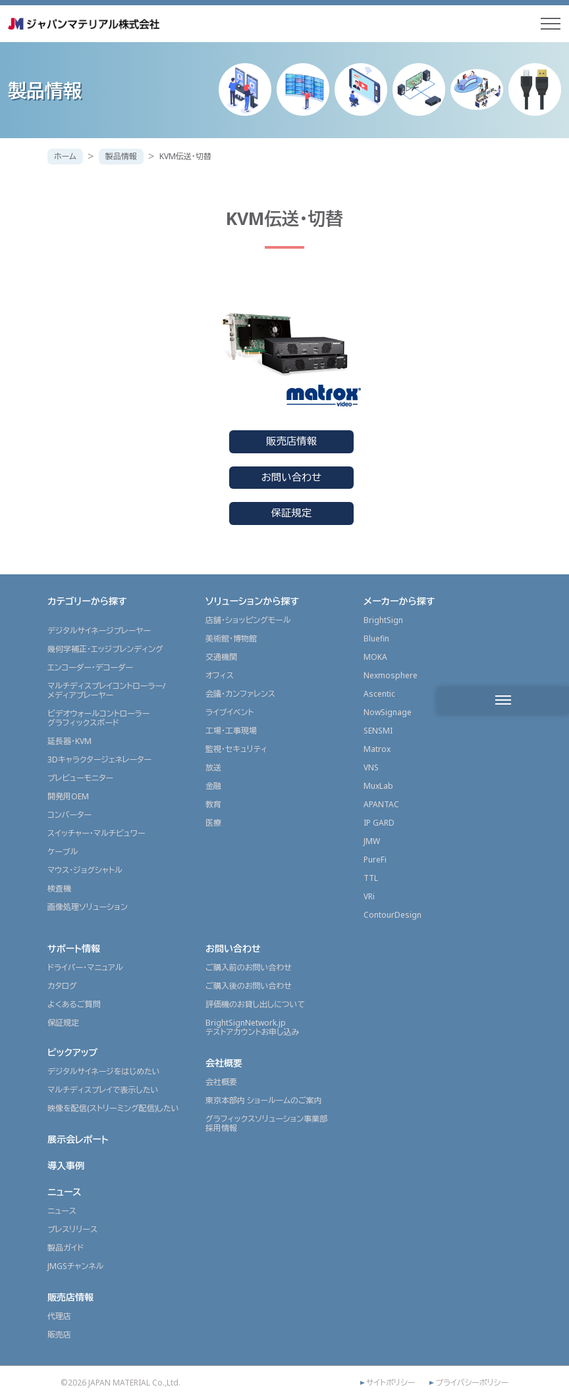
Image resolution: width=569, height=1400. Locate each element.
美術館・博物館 (231, 638)
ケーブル (62, 851)
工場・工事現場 (231, 730)
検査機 (59, 888)
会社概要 (223, 1063)
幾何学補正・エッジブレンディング (105, 649)
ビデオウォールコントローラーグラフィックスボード (98, 718)
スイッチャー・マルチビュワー (96, 833)
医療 (213, 822)
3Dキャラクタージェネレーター (99, 759)
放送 (213, 767)
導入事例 (65, 1165)
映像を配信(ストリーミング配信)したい (113, 1108)
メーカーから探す (399, 601)
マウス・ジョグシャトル (84, 870)
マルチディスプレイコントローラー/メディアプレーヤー (106, 690)
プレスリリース (72, 1229)
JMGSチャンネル (75, 1266)
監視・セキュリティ (236, 749)
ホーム (65, 156)
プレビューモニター (80, 778)
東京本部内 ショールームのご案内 (263, 1100)
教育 (213, 804)
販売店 (59, 1334)
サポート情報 (73, 948)
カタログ (62, 985)
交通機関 (221, 656)
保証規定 (291, 513)
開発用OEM (68, 796)
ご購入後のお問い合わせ (248, 985)
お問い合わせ (291, 477)
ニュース (64, 1192)
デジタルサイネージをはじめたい (103, 1071)
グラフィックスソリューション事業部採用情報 (266, 1123)
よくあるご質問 (74, 1004)
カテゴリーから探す (87, 601)
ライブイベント (229, 712)
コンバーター (69, 814)
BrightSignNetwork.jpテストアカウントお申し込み (252, 1027)
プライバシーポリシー (471, 1383)
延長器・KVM (69, 741)
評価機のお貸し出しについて (255, 1004)
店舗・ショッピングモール (248, 620)
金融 (213, 785)
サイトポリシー (390, 1383)
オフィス (219, 675)
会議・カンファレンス (240, 693)
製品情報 (121, 156)
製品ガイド (65, 1247)
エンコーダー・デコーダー (90, 667)
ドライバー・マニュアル (85, 967)
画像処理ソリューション (87, 907)
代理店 (59, 1316)
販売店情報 (291, 441)
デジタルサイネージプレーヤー (99, 630)
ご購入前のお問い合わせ (248, 967)
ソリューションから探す (252, 601)
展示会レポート (78, 1139)
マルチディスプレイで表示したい (103, 1089)
